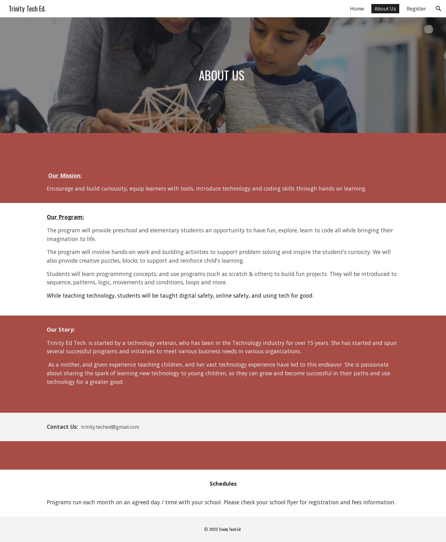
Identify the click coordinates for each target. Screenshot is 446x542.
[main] (223, 75)
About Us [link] (385, 8)
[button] (438, 8)
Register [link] (416, 8)
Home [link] (357, 8)
